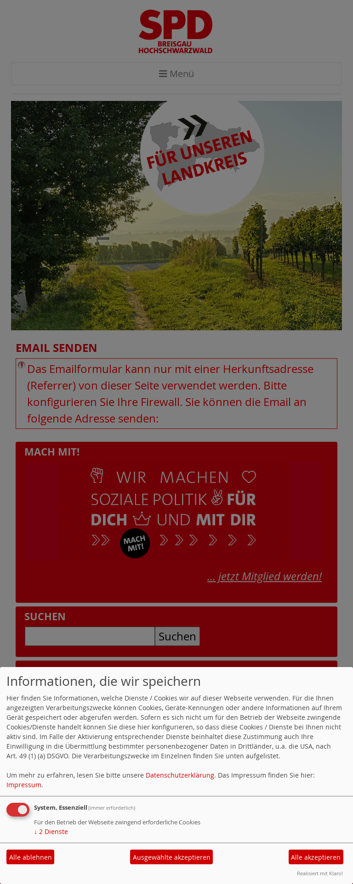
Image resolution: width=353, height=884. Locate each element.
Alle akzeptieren (316, 857)
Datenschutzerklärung (180, 775)
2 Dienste (51, 831)
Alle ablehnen (30, 857)
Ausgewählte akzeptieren (172, 857)
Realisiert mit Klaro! (320, 873)
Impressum (23, 784)
